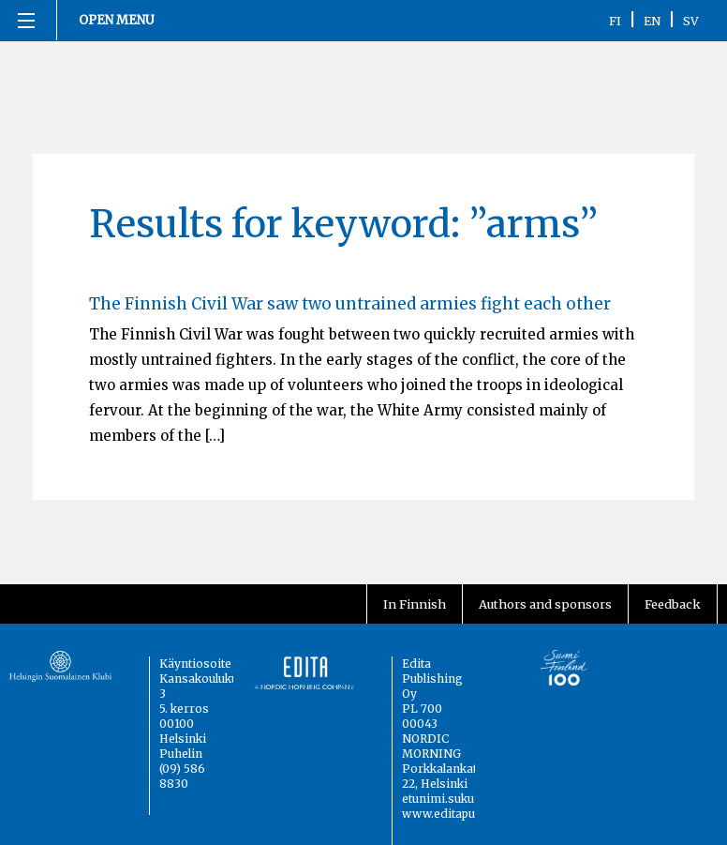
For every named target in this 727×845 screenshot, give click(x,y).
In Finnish (414, 603)
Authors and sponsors (545, 603)
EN (652, 20)
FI (615, 20)
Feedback (673, 603)
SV (691, 20)
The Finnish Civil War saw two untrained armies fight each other (350, 304)
